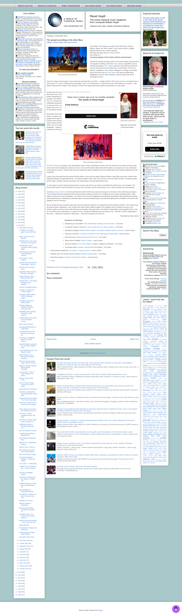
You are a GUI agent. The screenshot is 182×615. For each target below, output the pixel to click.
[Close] (120, 93)
